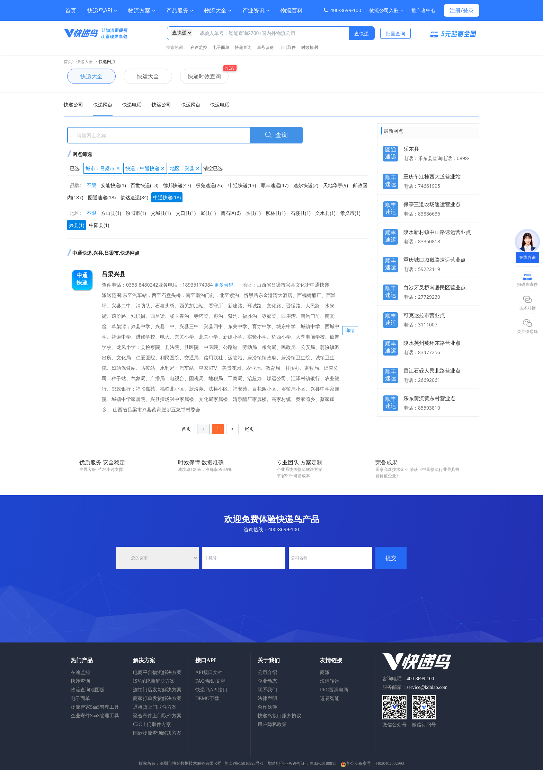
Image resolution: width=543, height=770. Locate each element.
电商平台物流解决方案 (157, 672)
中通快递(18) (167, 197)
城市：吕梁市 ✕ (103, 168)
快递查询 (243, 47)
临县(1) (253, 213)
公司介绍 (267, 672)
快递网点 (107, 61)
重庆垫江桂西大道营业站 (432, 176)
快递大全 (84, 61)
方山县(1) (111, 213)
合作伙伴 (267, 707)
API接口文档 (209, 672)
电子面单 (221, 47)
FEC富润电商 (334, 689)
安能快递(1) (113, 185)
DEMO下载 (207, 698)
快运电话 (220, 104)
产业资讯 (255, 10)
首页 (70, 10)
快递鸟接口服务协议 (279, 715)
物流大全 (217, 10)
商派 (325, 672)
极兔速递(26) (209, 185)
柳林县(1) (276, 213)
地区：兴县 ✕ (185, 168)
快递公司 (73, 104)
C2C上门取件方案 (152, 724)
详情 (350, 330)
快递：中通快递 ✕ (145, 168)
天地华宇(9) (335, 185)
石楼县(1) (301, 213)
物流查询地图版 (88, 689)
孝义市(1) (350, 213)
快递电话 (132, 104)
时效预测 (309, 47)
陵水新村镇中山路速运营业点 (437, 231)
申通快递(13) (242, 185)
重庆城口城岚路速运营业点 (434, 259)
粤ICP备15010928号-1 (243, 763)
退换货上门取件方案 (155, 707)
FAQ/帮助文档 (210, 681)
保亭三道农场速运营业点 (432, 204)
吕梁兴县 (113, 274)
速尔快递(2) (305, 185)
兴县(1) (76, 225)
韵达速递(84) (134, 197)
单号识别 (265, 47)
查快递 (361, 33)
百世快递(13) (144, 185)
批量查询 (395, 33)
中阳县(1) (99, 225)
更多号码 (223, 284)
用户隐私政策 (272, 724)
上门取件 (287, 47)
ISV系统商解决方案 (154, 681)
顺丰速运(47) (274, 185)
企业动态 (267, 681)
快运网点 (191, 104)
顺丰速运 (390, 179)
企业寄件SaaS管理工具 (95, 715)
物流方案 (141, 10)
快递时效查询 (200, 76)
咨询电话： (408, 678)
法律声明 (267, 698)
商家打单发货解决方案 (157, 698)
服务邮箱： (414, 687)
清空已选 (213, 168)
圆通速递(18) (102, 197)
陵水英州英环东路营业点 (432, 342)
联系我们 (267, 689)
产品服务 (179, 10)
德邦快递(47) (177, 185)
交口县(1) (186, 213)
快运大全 (141, 76)
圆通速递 (390, 151)
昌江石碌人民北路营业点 (432, 370)
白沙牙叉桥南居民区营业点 (434, 287)
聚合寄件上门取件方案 (157, 715)
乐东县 (411, 148)
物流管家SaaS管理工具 (95, 707)
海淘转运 (329, 681)
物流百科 (292, 10)
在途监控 (198, 47)
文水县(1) (325, 213)
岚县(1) (208, 213)
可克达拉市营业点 (424, 315)
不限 (91, 185)
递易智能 (329, 698)
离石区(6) (231, 213)
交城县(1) (161, 213)
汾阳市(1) (136, 213)
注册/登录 (461, 10)
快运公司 (161, 104)
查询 (276, 135)
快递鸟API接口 (211, 689)
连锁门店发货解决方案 (157, 689)
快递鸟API (102, 10)
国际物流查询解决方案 (157, 733)
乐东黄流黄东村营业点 (429, 398)
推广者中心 (423, 10)
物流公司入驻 (386, 10)
